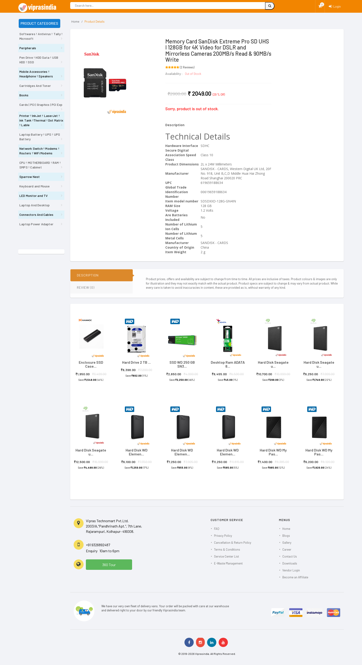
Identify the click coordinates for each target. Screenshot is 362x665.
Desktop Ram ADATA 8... (228, 364)
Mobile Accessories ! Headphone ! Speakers (36, 74)
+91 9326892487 (98, 545)
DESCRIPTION (88, 279)
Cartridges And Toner (35, 86)
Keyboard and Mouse (34, 186)
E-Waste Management (228, 563)
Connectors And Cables (36, 215)
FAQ (216, 529)
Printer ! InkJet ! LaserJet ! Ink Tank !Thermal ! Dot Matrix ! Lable (41, 120)
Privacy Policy (223, 535)
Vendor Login (291, 570)
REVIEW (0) (85, 291)
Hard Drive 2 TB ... (136, 362)
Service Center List (226, 556)
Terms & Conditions (227, 549)
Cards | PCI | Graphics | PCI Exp (40, 105)
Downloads (289, 563)
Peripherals (27, 48)
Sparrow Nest (29, 177)
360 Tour (109, 564)
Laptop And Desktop (34, 205)
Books (23, 95)
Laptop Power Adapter (36, 224)
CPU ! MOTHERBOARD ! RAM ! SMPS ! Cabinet (40, 165)
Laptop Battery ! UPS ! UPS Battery (39, 136)
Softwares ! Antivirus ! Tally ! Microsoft (41, 36)
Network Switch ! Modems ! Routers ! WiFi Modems (39, 150)
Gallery (286, 542)
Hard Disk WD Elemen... (137, 452)
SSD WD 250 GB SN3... (182, 364)
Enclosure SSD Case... (91, 364)
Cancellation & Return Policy (232, 542)
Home (75, 22)
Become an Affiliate (295, 577)
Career (286, 549)
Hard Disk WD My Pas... (273, 452)
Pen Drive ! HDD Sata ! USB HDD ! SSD (38, 59)
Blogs (286, 535)
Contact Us (289, 556)
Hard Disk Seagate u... (273, 364)
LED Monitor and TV (33, 196)
